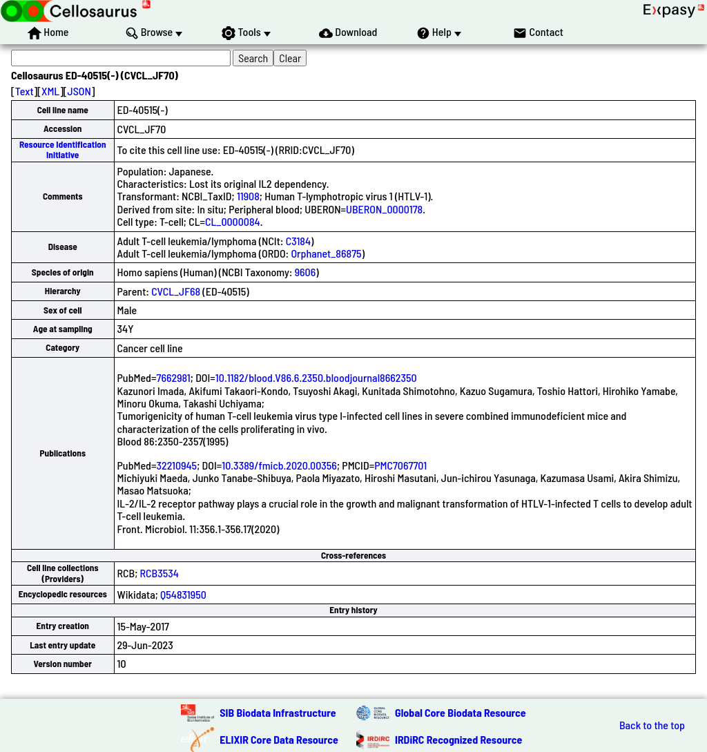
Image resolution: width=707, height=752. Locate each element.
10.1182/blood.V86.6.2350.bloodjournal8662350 (316, 377)
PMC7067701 (400, 465)
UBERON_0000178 (384, 208)
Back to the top (652, 725)
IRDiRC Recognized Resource (458, 739)
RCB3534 (159, 572)
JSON (79, 90)
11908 (248, 195)
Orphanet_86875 (326, 253)
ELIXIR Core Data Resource (279, 739)
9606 (305, 271)
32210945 (176, 465)
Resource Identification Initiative (62, 149)
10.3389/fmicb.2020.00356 (279, 465)
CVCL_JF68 (175, 291)
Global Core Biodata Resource (460, 712)
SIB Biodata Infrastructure (278, 712)
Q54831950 (183, 594)
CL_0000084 (232, 221)
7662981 (173, 377)
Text (24, 90)
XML (50, 90)
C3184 (298, 240)
